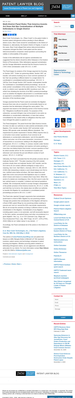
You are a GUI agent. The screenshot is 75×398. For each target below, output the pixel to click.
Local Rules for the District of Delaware (63, 225)
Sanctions (59, 181)
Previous (6, 264)
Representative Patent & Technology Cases (62, 72)
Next (19, 264)
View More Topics (60, 189)
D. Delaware (59, 175)
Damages (57, 141)
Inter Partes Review (60, 138)
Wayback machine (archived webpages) (61, 276)
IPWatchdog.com (59, 215)
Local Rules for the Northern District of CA (61, 236)
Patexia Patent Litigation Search (62, 211)
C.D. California (60, 173)
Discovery (59, 165)
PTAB (57, 186)
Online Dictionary (59, 250)
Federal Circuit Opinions (62, 199)
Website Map (54, 374)
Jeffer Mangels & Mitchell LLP (26, 392)
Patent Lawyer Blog (23, 6)
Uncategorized (29, 254)
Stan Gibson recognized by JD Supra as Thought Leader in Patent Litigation (63, 282)
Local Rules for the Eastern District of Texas (63, 231)
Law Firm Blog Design (64, 393)
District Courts (60, 156)
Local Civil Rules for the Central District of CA (62, 220)
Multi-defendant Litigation (15, 254)
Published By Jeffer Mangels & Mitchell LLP (61, 7)
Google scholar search (61, 206)
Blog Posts (63, 374)
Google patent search (61, 203)
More (71, 16)
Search (72, 26)
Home (8, 16)
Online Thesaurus (60, 253)
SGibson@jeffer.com (23, 250)
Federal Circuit (60, 178)
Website (16, 374)
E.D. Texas (59, 159)
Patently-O (57, 257)
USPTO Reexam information (63, 260)
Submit (63, 314)
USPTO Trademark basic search (62, 270)
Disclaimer (24, 374)
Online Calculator (59, 246)
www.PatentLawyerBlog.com (23, 237)
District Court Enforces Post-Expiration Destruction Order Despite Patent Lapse (63, 353)
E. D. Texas (57, 145)
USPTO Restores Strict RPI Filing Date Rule (63, 325)
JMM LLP (24, 16)
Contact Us (42, 16)
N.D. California (60, 170)
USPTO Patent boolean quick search (61, 265)
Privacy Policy (34, 374)
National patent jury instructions (60, 242)
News (57, 183)
